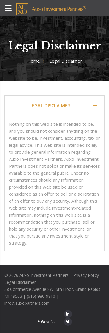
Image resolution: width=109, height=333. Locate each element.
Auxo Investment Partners (58, 9)
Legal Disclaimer (20, 282)
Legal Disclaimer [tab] (63, 105)
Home (33, 61)
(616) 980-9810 (41, 296)
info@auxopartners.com (27, 303)
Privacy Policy (86, 275)
